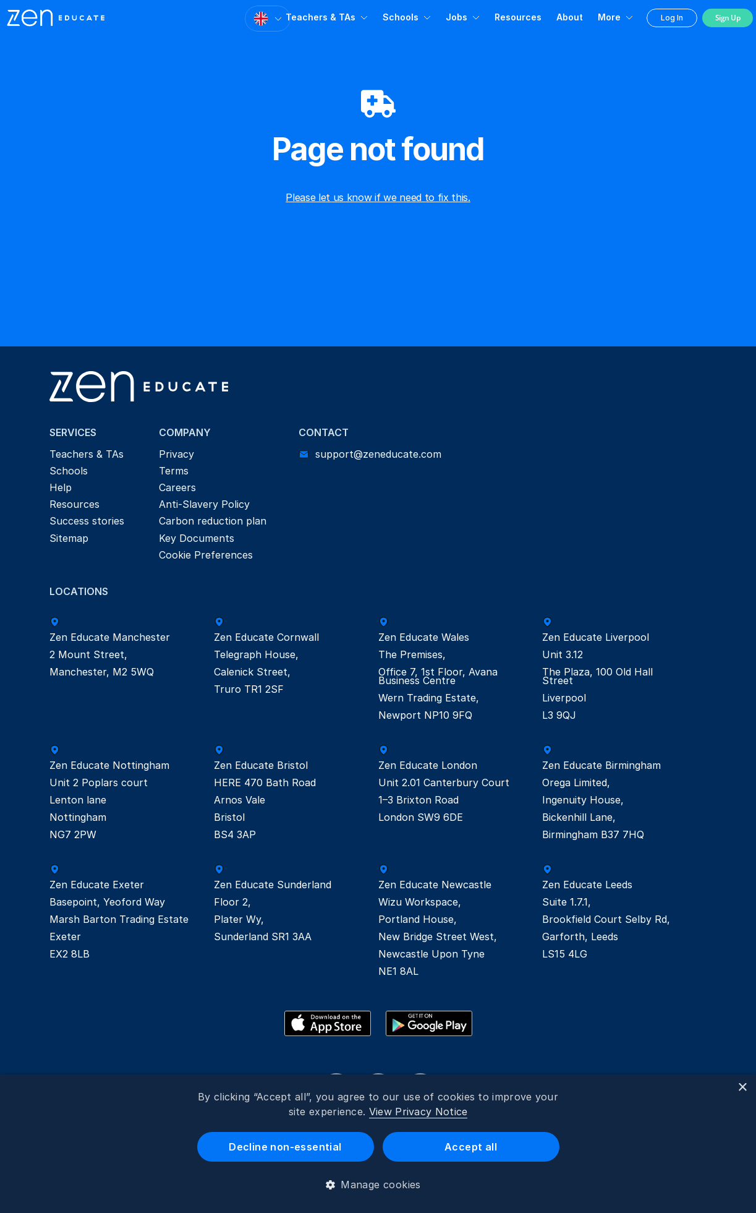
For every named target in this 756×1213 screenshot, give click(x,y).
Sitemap (68, 538)
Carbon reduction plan (212, 521)
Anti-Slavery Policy (204, 504)
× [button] (742, 1087)
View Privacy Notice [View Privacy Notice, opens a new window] (418, 1111)
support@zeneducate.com (378, 454)
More (609, 17)
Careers (177, 487)
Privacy (176, 454)
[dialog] (378, 1143)
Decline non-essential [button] (285, 1147)
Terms (174, 471)
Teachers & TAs (320, 17)
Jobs (456, 17)
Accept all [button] (470, 1147)
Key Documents (196, 538)
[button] (378, 1184)
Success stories (86, 521)
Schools (400, 17)
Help (60, 487)
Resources (518, 17)
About (569, 17)
